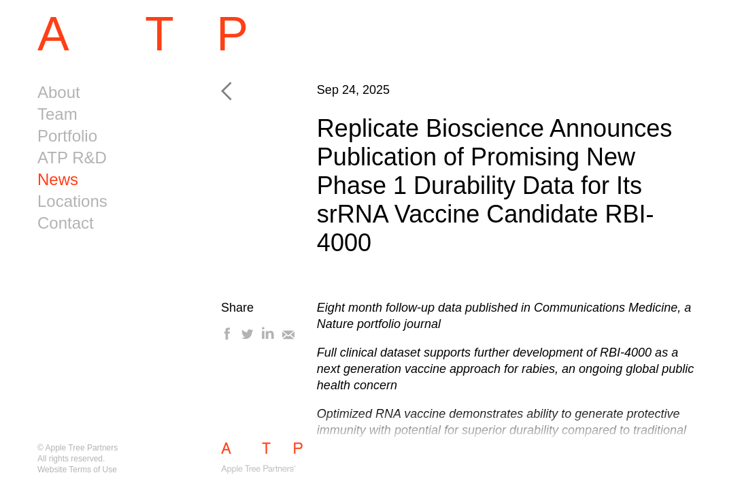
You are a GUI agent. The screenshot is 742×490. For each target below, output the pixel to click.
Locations (72, 201)
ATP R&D (72, 157)
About (58, 92)
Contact (65, 223)
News (57, 179)
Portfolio (67, 136)
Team (57, 114)
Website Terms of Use (77, 469)
